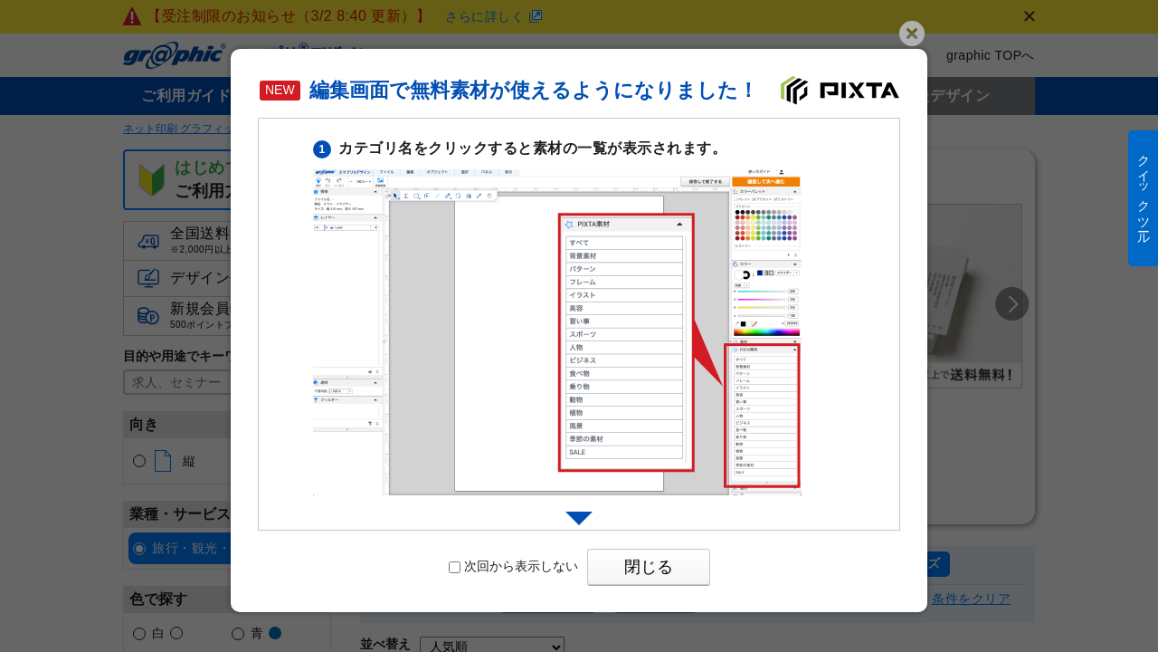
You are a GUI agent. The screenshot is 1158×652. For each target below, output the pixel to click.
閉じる (648, 567)
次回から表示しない (513, 566)
